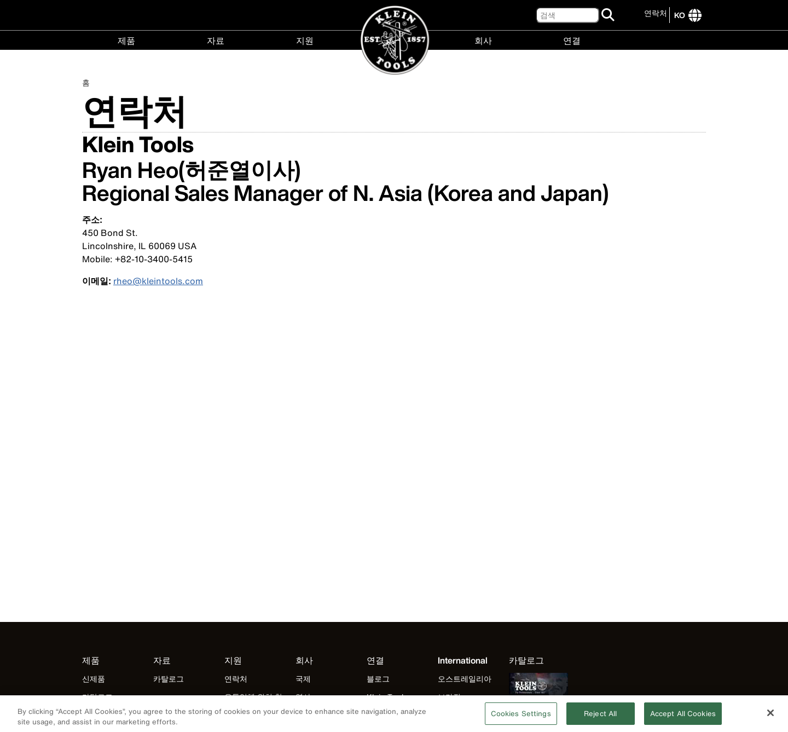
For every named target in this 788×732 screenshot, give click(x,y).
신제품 (93, 678)
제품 (126, 39)
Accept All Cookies (683, 717)
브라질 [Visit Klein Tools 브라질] (449, 696)
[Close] (770, 717)
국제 (303, 678)
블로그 (378, 678)
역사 (303, 696)
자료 (215, 39)
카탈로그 (97, 696)
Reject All (600, 717)
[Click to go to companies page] (679, 15)
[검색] (567, 15)
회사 (483, 39)
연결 (572, 39)
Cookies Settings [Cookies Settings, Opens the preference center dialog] (521, 717)
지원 (305, 39)
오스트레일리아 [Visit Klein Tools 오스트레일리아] (464, 678)
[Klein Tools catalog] (538, 660)
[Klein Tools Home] (394, 40)
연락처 (655, 13)
